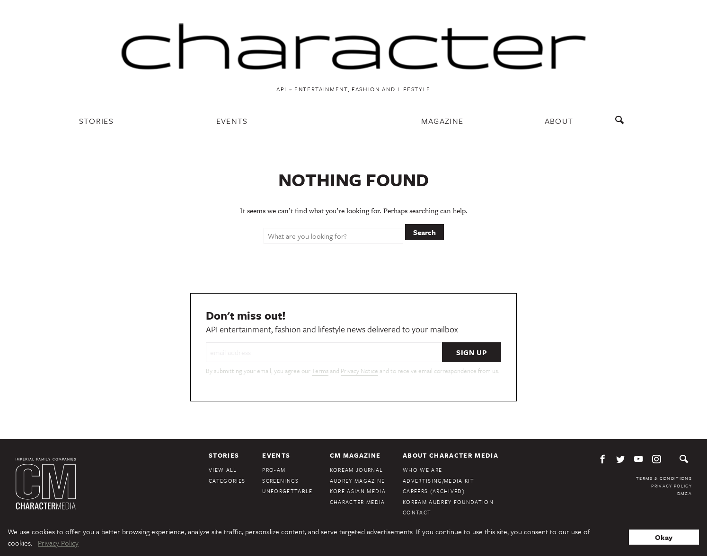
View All (223, 470)
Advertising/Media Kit (438, 481)
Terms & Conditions (664, 478)
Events (232, 121)
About (559, 121)
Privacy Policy (671, 485)
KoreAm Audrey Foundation (448, 502)
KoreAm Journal (356, 470)
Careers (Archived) (434, 491)
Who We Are (422, 470)
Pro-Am (273, 470)
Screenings (280, 481)
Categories (227, 481)
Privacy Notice (359, 370)
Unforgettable (287, 491)
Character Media (357, 502)
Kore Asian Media (358, 491)
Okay (663, 537)
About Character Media (450, 455)
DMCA (684, 493)
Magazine (442, 121)
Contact (417, 512)
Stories (96, 121)
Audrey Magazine (357, 481)
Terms (320, 370)
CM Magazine (355, 455)
